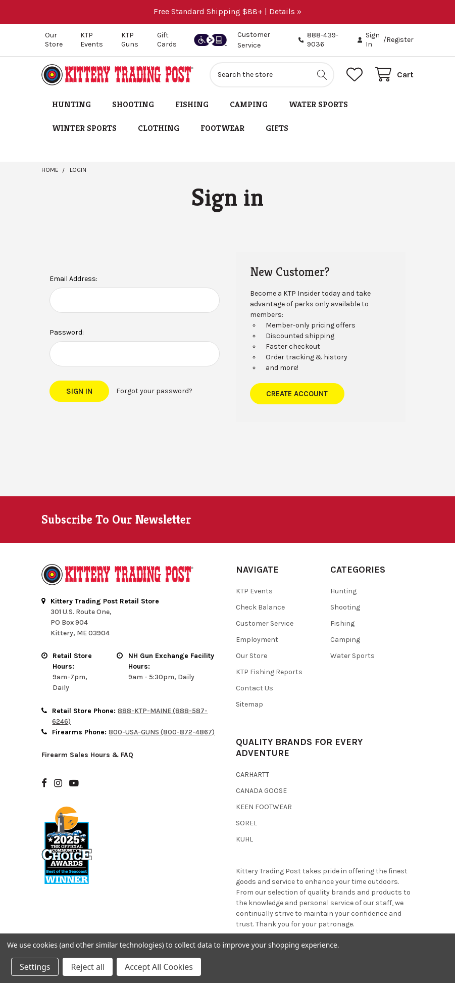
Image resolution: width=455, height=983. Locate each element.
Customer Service (264, 623)
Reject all (87, 966)
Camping (249, 104)
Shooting (133, 104)
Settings (35, 966)
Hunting (71, 104)
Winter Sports (84, 128)
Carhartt (252, 774)
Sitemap (249, 704)
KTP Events (91, 40)
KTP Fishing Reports (269, 672)
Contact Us (254, 688)
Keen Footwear (264, 807)
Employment (257, 639)
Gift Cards (167, 40)
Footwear (222, 128)
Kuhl (244, 839)
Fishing (192, 104)
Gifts (277, 128)
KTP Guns (129, 40)
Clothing (158, 128)
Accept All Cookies (159, 966)
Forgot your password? (154, 391)
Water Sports (318, 104)
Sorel (246, 823)
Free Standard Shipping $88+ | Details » (227, 11)
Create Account (297, 393)
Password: (66, 332)
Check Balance (260, 607)
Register (400, 39)
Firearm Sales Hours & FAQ (87, 755)
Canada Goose (261, 790)
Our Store (54, 40)
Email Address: (73, 278)
